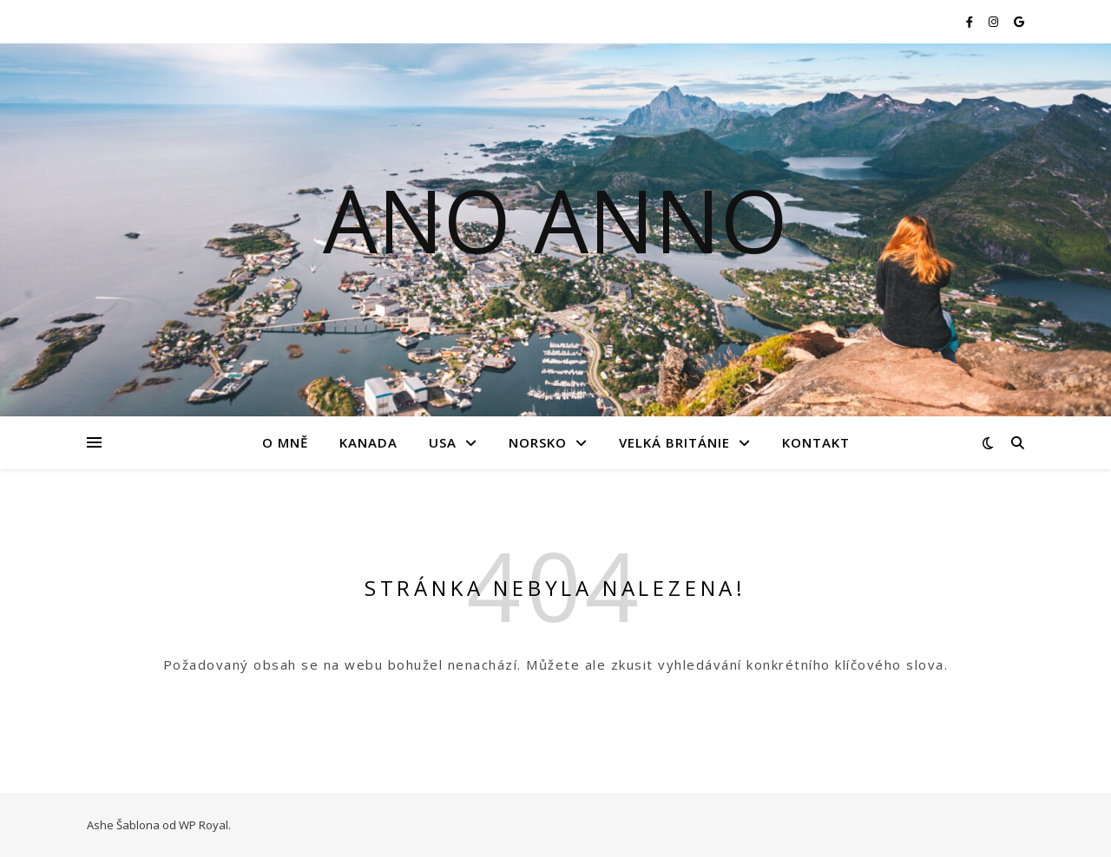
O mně (285, 442)
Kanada (368, 442)
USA (443, 442)
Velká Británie (674, 442)
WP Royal (203, 825)
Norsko (538, 442)
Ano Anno (555, 219)
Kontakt (816, 442)
